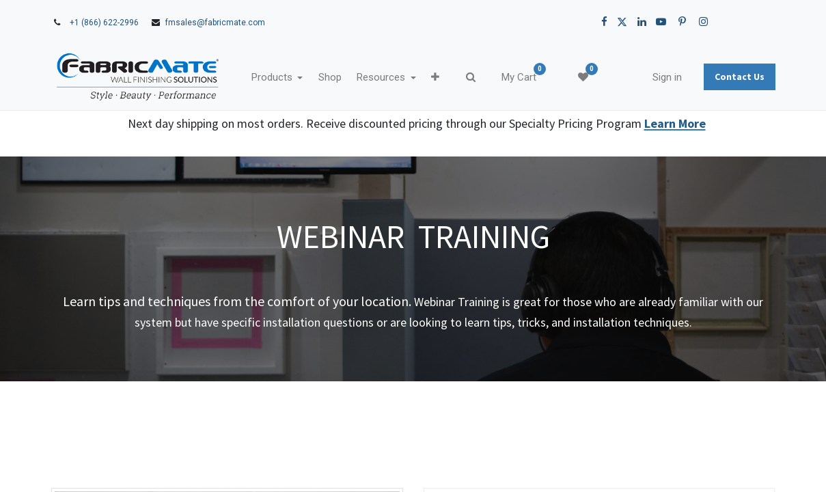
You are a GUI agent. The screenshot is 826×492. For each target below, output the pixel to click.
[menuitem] (337, 77)
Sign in (659, 77)
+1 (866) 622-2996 (104, 22)
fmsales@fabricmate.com (215, 22)
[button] (442, 77)
